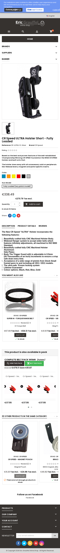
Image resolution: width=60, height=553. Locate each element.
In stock (5, 209)
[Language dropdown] (51, 16)
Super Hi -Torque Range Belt (20, 318)
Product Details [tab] (27, 226)
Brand (31, 145)
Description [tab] (8, 226)
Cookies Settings (13, 10)
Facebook (30, 498)
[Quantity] (14, 204)
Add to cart (32, 204)
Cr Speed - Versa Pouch (13, 376)
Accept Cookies (35, 10)
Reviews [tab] (43, 226)
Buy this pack (34, 363)
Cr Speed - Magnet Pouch (20, 459)
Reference (6, 145)
